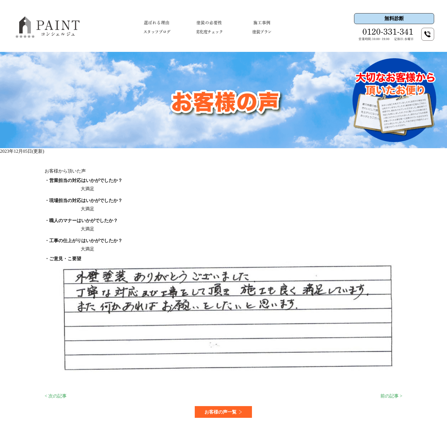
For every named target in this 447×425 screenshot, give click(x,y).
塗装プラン (262, 32)
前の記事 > (391, 395)
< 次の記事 (56, 395)
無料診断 (394, 18)
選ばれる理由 (157, 23)
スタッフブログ (156, 32)
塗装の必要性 (209, 23)
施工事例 (262, 23)
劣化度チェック (209, 32)
